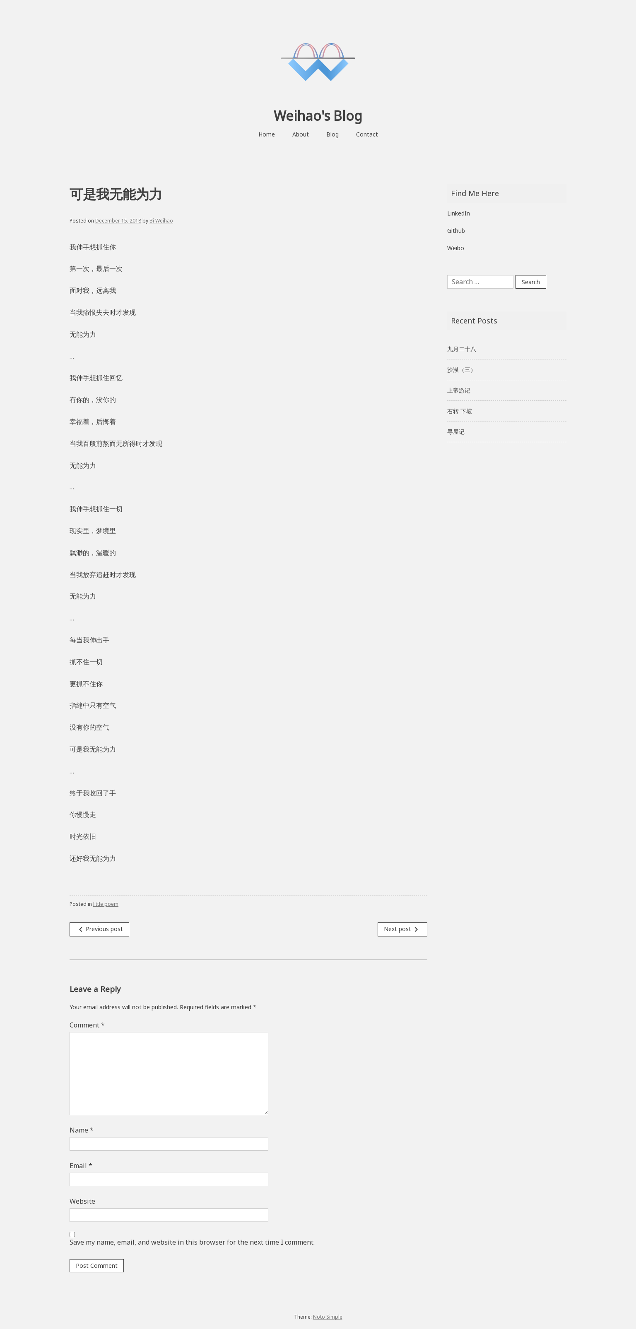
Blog (332, 134)
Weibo (455, 248)
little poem (105, 904)
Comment (87, 1025)
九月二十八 (461, 349)
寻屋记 (456, 432)
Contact (367, 134)
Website (82, 1201)
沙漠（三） (461, 370)
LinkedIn (458, 213)
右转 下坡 (459, 411)
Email (81, 1165)
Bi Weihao (161, 220)
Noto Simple (327, 1316)
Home (266, 134)
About (300, 134)
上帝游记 (458, 390)
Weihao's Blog (318, 116)
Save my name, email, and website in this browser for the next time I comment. (192, 1242)
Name (82, 1130)
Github (456, 231)
